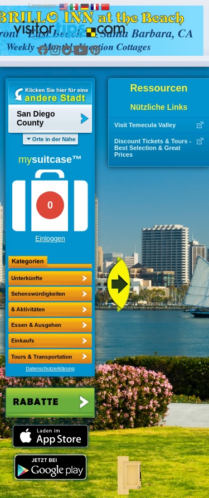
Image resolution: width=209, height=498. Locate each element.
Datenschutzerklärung (50, 368)
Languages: (42, 6)
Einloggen (50, 239)
